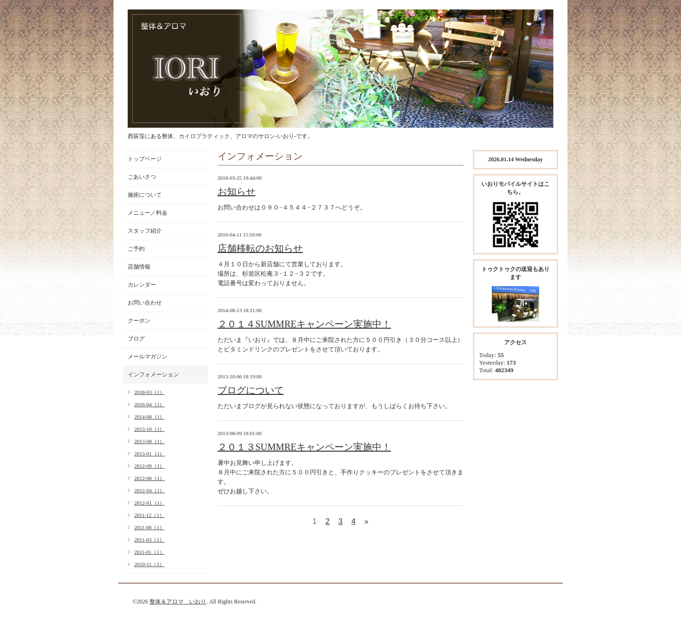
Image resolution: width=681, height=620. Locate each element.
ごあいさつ (142, 177)
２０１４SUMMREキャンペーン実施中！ (304, 324)
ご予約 (136, 248)
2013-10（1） (149, 429)
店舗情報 (139, 266)
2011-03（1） (149, 539)
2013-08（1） (149, 441)
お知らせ (236, 191)
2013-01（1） (149, 453)
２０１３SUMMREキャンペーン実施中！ (304, 447)
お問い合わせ (145, 302)
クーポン (139, 320)
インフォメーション (153, 374)
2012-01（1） (149, 503)
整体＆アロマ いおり (177, 601)
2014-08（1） (149, 416)
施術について (145, 195)
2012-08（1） (149, 478)
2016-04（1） (149, 404)
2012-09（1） (149, 466)
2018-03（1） (149, 392)
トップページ (145, 159)
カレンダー (142, 284)
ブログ (136, 338)
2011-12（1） (149, 515)
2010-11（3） (149, 564)
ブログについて (251, 390)
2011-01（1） (149, 552)
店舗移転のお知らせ (260, 248)
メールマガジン (147, 356)
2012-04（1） (149, 490)
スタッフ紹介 (145, 230)
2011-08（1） (149, 527)
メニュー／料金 (147, 213)
